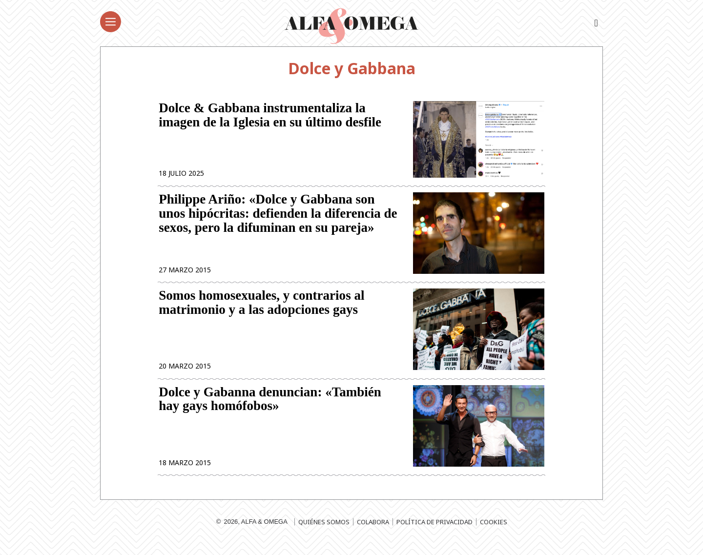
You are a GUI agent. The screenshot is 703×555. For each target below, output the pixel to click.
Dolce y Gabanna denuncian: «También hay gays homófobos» (270, 408)
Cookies (493, 533)
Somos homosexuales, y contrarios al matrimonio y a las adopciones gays (261, 309)
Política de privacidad (434, 533)
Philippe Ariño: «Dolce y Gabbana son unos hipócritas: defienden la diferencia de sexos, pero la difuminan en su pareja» (278, 217)
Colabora (373, 533)
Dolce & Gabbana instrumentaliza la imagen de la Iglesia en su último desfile (270, 116)
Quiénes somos (324, 533)
